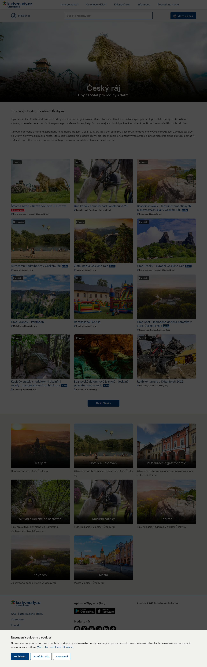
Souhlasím (20, 656)
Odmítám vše (41, 656)
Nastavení (62, 656)
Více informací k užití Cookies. (55, 646)
